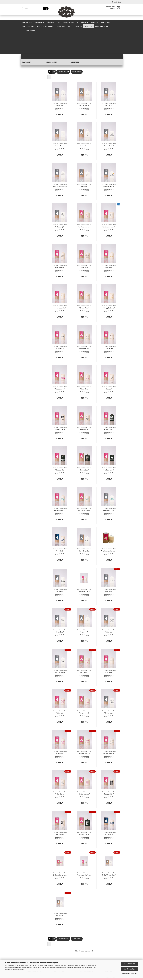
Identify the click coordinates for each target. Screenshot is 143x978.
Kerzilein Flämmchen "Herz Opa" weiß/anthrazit (84, 601)
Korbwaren (39, 22)
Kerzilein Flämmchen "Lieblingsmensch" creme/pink (84, 196)
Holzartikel (27, 22)
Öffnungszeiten (59, 951)
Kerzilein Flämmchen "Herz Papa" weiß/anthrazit (109, 561)
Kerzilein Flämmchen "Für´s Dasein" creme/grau (60, 318)
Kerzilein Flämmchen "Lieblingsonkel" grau (84, 844)
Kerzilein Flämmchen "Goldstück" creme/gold (109, 237)
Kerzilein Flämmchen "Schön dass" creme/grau (84, 237)
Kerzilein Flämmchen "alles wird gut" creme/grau (60, 237)
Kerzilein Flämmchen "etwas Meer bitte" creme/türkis (60, 480)
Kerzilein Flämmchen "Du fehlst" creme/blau (60, 520)
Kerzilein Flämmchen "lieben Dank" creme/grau (60, 763)
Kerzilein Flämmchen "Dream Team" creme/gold (84, 277)
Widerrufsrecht (34, 951)
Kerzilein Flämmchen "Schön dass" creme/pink (60, 723)
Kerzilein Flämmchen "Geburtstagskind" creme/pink (84, 723)
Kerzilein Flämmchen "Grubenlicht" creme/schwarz (84, 399)
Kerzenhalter (29, 91)
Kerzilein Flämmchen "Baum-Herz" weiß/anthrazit (60, 885)
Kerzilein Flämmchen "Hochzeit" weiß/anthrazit (84, 156)
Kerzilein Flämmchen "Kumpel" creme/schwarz (109, 358)
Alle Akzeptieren (129, 964)
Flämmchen (29, 88)
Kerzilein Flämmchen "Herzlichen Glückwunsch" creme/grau (109, 318)
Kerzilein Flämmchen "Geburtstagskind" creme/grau (109, 723)
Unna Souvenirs (27, 98)
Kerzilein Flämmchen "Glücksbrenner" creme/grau (84, 318)
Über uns (117, 22)
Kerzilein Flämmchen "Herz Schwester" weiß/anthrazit (84, 75)
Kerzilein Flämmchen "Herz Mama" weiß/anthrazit (60, 75)
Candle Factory (27, 65)
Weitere (104, 22)
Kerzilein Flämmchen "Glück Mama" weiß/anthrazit (60, 115)
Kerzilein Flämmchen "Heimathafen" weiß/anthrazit (109, 115)
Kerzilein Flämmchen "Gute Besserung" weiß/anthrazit (109, 156)
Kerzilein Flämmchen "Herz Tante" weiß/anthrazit (109, 75)
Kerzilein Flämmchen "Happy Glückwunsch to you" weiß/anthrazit (60, 156)
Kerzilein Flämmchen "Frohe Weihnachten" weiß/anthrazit (109, 844)
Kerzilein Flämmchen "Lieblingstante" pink (60, 844)
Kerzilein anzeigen (31, 85)
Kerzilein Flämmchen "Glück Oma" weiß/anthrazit (84, 115)
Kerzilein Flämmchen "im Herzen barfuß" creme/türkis (84, 480)
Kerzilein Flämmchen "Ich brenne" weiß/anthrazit (60, 561)
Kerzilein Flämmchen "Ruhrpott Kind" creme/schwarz (109, 763)
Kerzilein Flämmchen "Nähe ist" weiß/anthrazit (109, 601)
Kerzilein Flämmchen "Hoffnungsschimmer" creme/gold (108, 520)
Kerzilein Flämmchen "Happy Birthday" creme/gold (109, 277)
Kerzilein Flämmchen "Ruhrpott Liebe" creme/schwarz (60, 399)
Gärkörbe (50, 22)
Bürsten (84, 22)
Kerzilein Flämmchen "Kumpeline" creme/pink (84, 358)
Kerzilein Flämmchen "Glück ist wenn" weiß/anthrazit (60, 642)
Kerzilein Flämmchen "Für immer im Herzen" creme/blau (109, 804)
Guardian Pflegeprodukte (68, 22)
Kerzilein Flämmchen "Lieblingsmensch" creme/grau (109, 196)
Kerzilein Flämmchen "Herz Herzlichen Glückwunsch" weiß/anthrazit (84, 520)
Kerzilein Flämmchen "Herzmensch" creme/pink (84, 642)
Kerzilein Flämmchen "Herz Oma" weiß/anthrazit (60, 601)
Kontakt (59, 948)
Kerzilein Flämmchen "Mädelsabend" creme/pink (60, 358)
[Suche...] (46, 8)
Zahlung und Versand (34, 955)
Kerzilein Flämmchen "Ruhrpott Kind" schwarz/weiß (109, 399)
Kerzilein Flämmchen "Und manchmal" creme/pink (84, 763)
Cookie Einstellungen (34, 959)
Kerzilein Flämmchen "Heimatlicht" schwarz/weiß (84, 439)
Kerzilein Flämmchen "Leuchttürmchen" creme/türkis (109, 480)
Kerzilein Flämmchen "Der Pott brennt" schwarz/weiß (109, 439)
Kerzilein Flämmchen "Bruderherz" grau (84, 561)
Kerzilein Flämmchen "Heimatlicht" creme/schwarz (60, 804)
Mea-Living (26, 72)
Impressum (34, 948)
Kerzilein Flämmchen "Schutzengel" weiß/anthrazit (60, 196)
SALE (23, 75)
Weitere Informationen (129, 973)
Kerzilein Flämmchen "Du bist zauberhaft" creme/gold (60, 277)
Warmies (94, 22)
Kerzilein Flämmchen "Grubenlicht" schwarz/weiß (60, 439)
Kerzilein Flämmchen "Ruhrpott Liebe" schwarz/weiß (84, 804)
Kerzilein (25, 82)
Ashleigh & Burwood (29, 69)
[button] (50, 42)
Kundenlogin (116, 2)
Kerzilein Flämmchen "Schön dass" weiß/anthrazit (109, 682)
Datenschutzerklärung (17, 969)
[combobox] (63, 42)
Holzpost (25, 78)
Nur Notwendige (129, 969)
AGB (34, 953)
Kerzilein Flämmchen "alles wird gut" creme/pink (84, 682)
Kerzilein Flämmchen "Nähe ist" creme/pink (60, 682)
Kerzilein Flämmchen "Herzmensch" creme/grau (109, 642)
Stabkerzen (29, 94)
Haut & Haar (26, 62)
